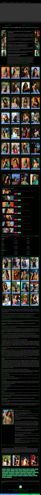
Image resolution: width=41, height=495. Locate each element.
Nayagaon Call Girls (30, 475)
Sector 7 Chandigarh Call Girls (23, 472)
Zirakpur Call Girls (8, 469)
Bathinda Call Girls (36, 469)
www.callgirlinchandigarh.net (22, 481)
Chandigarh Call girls (11, 489)
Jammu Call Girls (3, 470)
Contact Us (28, 2)
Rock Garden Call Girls (20, 475)
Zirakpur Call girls (17, 2)
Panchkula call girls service (22, 62)
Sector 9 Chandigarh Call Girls (35, 472)
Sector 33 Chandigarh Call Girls (12, 472)
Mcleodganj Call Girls (13, 470)
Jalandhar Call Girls (28, 469)
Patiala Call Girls (16, 470)
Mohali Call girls (24, 2)
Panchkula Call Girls (12, 469)
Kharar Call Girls (20, 469)
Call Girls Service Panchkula (34, 325)
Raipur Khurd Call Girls (35, 475)
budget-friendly (20, 42)
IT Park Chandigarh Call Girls (25, 475)
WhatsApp (19, 193)
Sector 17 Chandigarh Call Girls (26, 470)
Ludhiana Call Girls (24, 469)
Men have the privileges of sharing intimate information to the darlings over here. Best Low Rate (16, 325)
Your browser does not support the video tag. (20, 13)
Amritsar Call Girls (32, 469)
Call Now (16, 193)
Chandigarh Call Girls (4, 2)
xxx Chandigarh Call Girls (17, 472)
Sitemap (21, 490)
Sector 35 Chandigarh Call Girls (5, 472)
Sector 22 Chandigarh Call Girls (32, 470)
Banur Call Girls (3, 477)
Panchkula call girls (24, 355)
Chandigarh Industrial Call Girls (10, 475)
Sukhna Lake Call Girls (15, 475)
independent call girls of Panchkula (16, 350)
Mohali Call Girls (16, 469)
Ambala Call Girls (20, 470)
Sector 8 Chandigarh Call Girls (29, 472)
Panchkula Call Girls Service (35, 400)
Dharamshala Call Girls (8, 470)
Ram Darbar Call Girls (4, 475)
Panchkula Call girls (11, 2)
